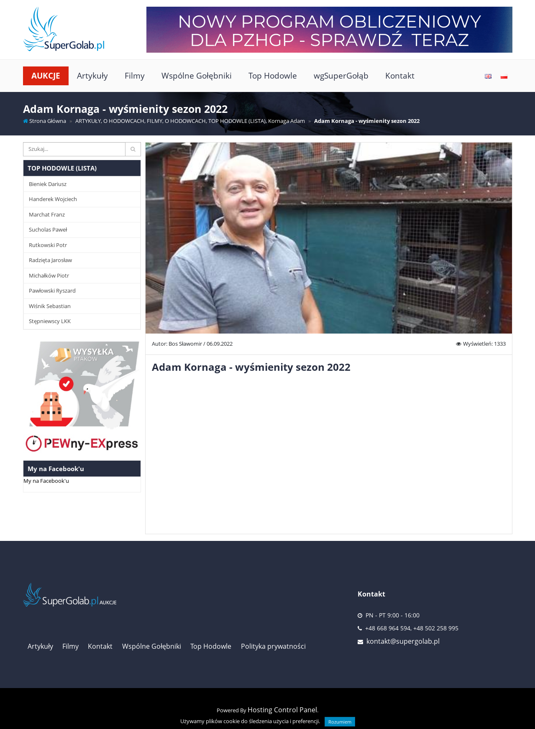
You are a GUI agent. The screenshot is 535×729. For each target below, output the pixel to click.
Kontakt (400, 75)
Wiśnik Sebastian (50, 306)
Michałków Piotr (49, 275)
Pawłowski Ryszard (52, 290)
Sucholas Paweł (48, 229)
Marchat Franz (47, 214)
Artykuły (92, 75)
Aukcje (45, 75)
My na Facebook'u (46, 480)
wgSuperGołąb (341, 75)
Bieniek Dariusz (48, 184)
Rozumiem (339, 722)
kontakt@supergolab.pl (403, 641)
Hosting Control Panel (282, 709)
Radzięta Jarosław (50, 260)
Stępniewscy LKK (50, 321)
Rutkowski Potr (48, 245)
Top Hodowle (272, 75)
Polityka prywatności (273, 646)
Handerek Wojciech (53, 199)
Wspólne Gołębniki (196, 75)
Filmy (135, 75)
